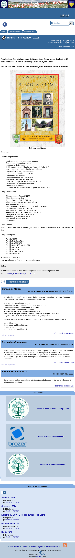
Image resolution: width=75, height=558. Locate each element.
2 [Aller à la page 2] (4, 492)
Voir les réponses (8, 335)
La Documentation (15, 32)
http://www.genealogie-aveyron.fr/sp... (18, 273)
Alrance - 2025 (8, 497)
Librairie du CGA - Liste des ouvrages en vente (23, 515)
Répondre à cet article (17, 282)
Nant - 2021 (6, 532)
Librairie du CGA (30, 32)
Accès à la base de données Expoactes (52, 409)
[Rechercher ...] (59, 23)
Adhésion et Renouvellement (52, 465)
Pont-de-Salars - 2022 (11, 523)
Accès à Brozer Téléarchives (50, 437)
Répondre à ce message (64, 333)
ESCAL (38, 556)
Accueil (3, 32)
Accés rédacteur (51, 547)
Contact (24, 547)
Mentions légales (36, 547)
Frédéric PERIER (66, 47)
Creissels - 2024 (8, 506)
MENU (64, 15)
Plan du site (13, 547)
